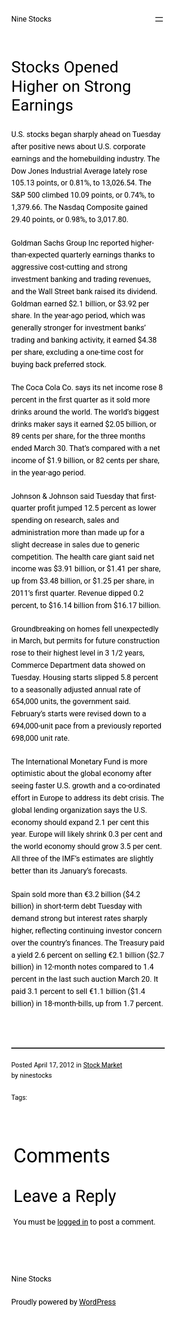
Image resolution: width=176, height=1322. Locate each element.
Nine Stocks (31, 19)
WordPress (97, 1302)
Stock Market (102, 1065)
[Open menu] (159, 19)
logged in (72, 1222)
